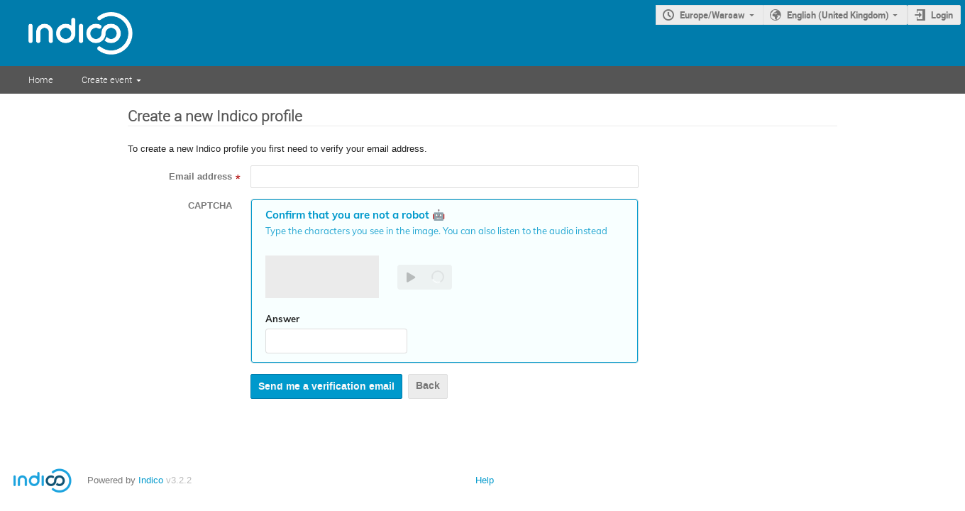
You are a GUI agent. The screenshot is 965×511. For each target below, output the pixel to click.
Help (484, 480)
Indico (150, 480)
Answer (282, 318)
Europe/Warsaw (712, 15)
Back (428, 385)
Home (40, 79)
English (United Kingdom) (838, 15)
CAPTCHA (210, 205)
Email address (200, 176)
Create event (107, 79)
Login (942, 15)
